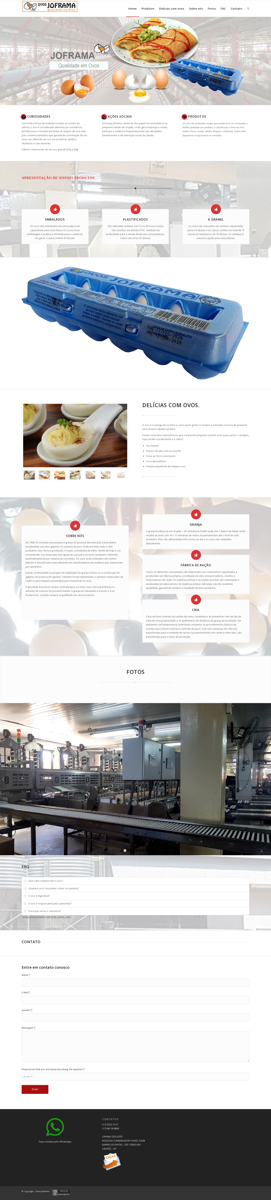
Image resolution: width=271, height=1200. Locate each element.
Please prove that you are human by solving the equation (53, 1069)
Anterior (3, 779)
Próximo (267, 779)
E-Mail (26, 992)
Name (26, 975)
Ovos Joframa (42, 1191)
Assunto (27, 1010)
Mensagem (28, 1027)
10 (149, 850)
